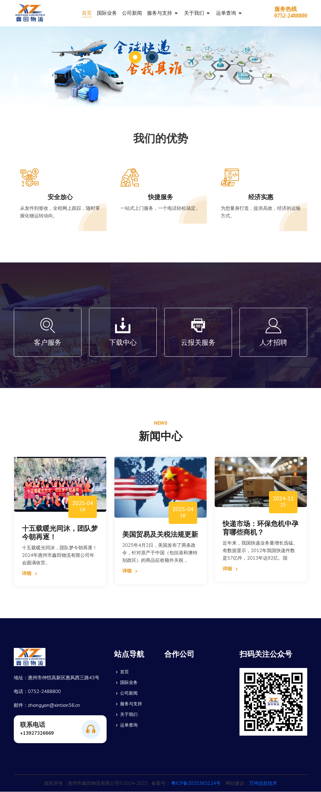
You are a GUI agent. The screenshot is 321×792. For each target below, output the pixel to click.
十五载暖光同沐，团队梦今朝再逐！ (60, 533)
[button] (135, 57)
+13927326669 (37, 733)
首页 (87, 13)
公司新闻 (132, 13)
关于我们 (194, 13)
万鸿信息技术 (263, 783)
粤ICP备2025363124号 (196, 783)
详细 (30, 574)
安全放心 (60, 197)
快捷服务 (160, 197)
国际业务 (107, 13)
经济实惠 (260, 197)
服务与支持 (160, 13)
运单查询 (226, 13)
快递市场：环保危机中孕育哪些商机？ (260, 528)
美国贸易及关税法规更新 (160, 534)
